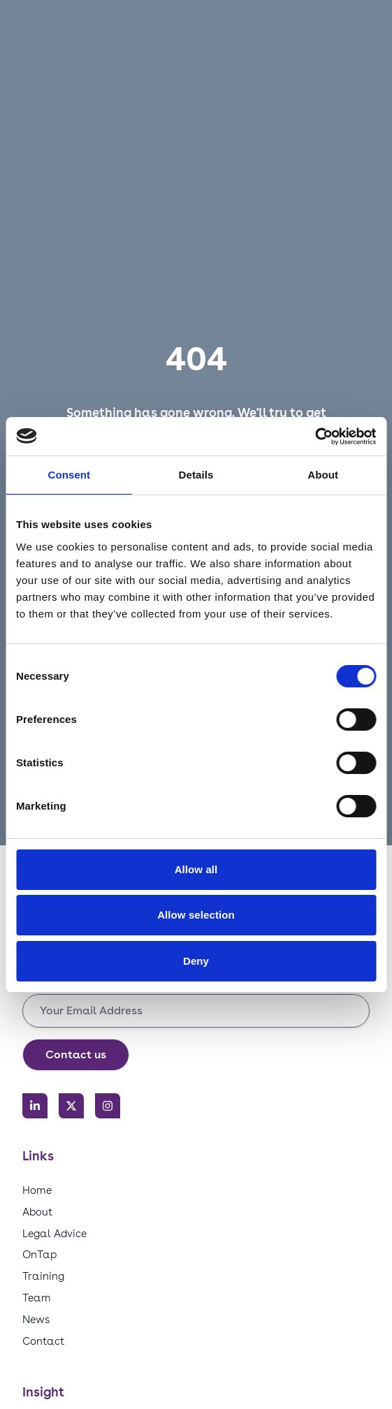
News (36, 1319)
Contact (43, 1341)
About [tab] (322, 475)
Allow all (196, 869)
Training (43, 1276)
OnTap (39, 1254)
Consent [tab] (69, 475)
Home (37, 1190)
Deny (196, 961)
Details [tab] (196, 475)
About (37, 1211)
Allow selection (196, 915)
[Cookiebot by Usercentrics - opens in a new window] (315, 437)
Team (36, 1297)
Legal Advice (54, 1233)
